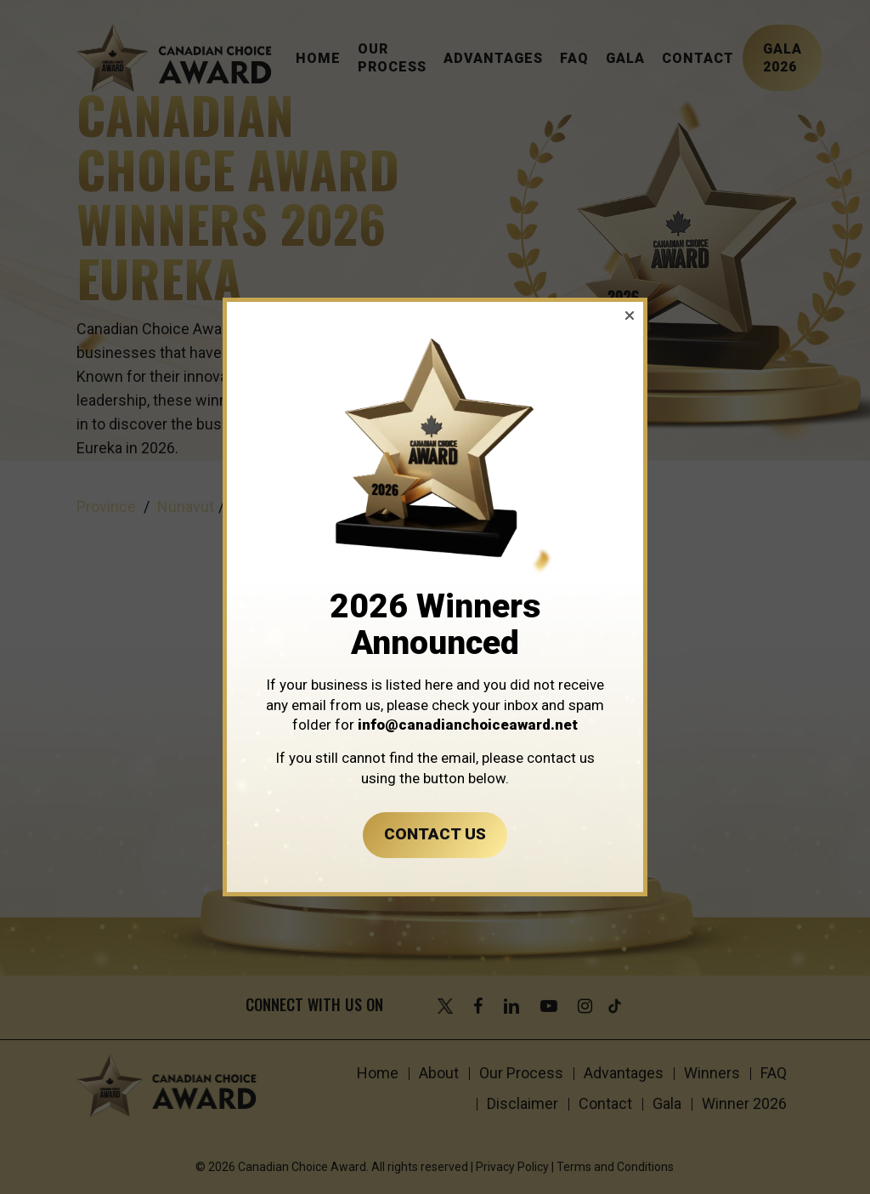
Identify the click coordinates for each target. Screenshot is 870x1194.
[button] (629, 315)
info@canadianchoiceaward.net (468, 724)
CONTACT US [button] (435, 834)
